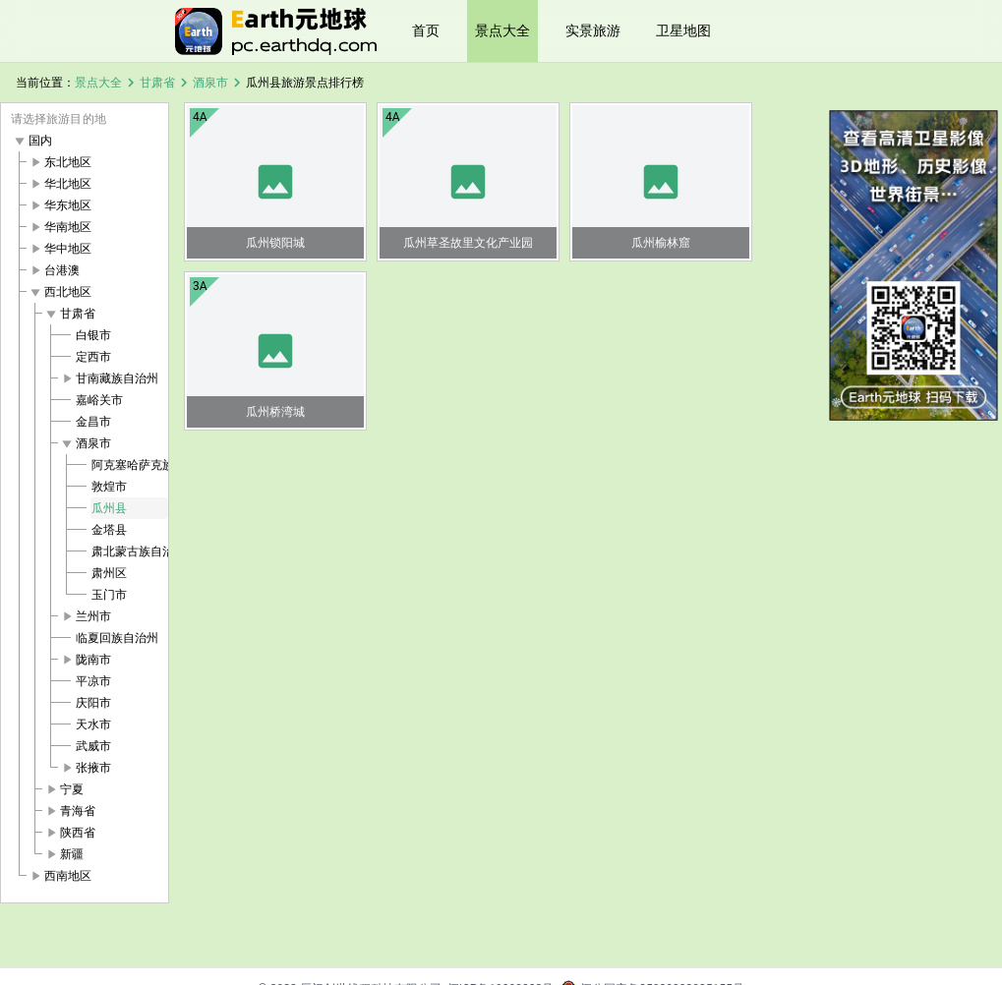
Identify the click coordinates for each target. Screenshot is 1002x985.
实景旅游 (592, 30)
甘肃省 (157, 82)
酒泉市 (210, 82)
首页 (426, 30)
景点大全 (502, 30)
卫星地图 (683, 30)
